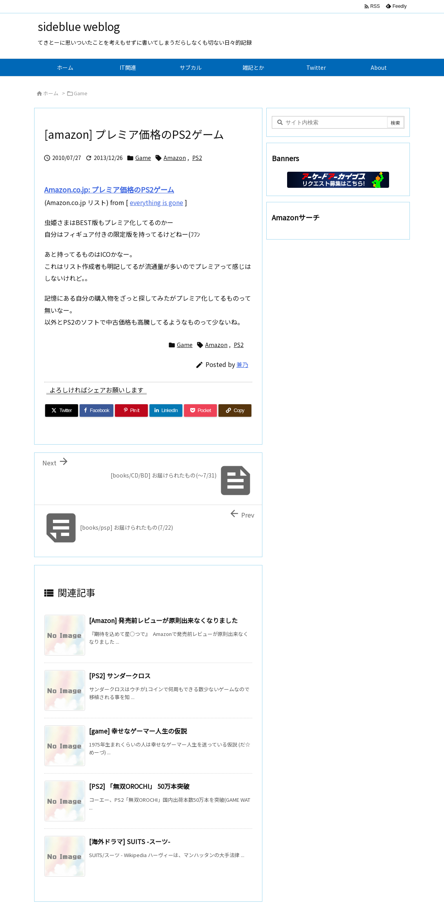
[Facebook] (96, 410)
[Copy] (234, 410)
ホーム (50, 93)
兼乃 (242, 364)
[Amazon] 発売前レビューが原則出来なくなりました (163, 620)
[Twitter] (61, 410)
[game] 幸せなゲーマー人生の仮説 (138, 731)
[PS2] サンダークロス (120, 675)
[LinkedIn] (165, 410)
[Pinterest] (131, 410)
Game (80, 93)
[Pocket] (200, 410)
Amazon (175, 158)
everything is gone (156, 202)
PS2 (197, 158)
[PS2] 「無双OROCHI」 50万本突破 (139, 786)
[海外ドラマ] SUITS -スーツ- (129, 841)
